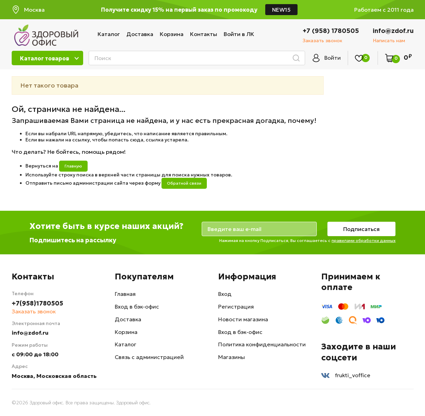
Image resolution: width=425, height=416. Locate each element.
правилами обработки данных (364, 240)
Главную (73, 166)
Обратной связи (184, 183)
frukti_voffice (345, 375)
